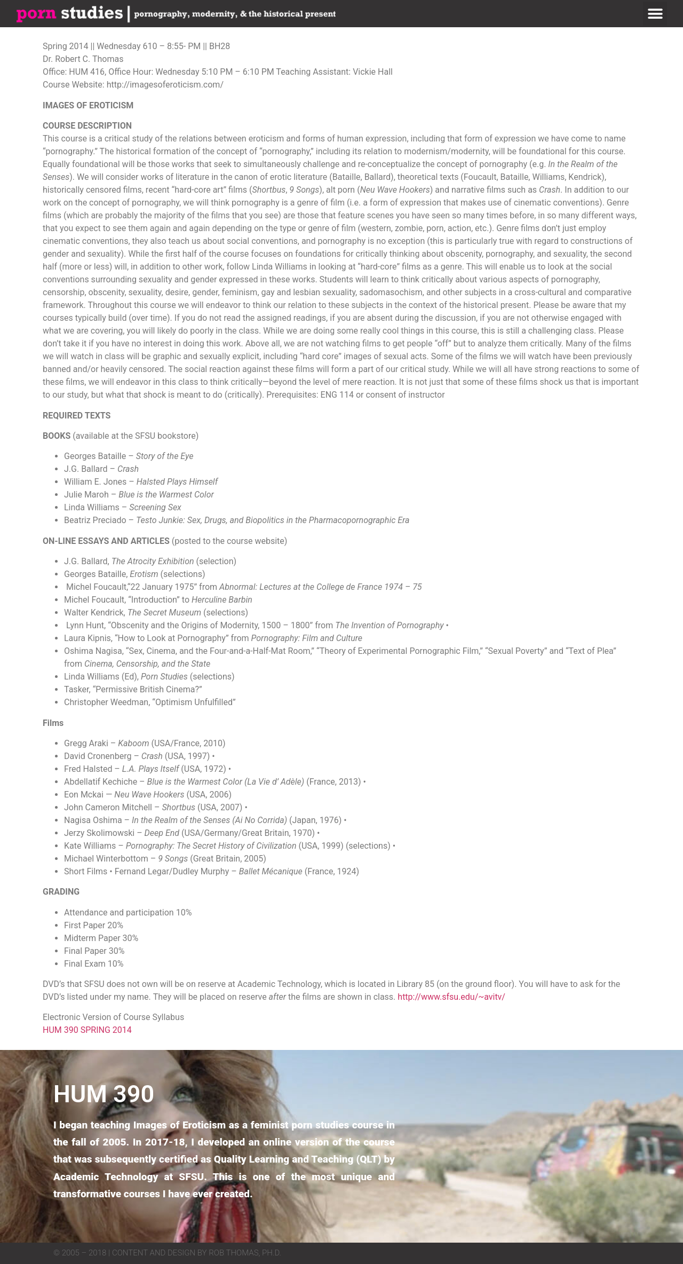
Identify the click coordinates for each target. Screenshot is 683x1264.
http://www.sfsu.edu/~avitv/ (451, 997)
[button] (655, 14)
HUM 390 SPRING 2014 (87, 1030)
